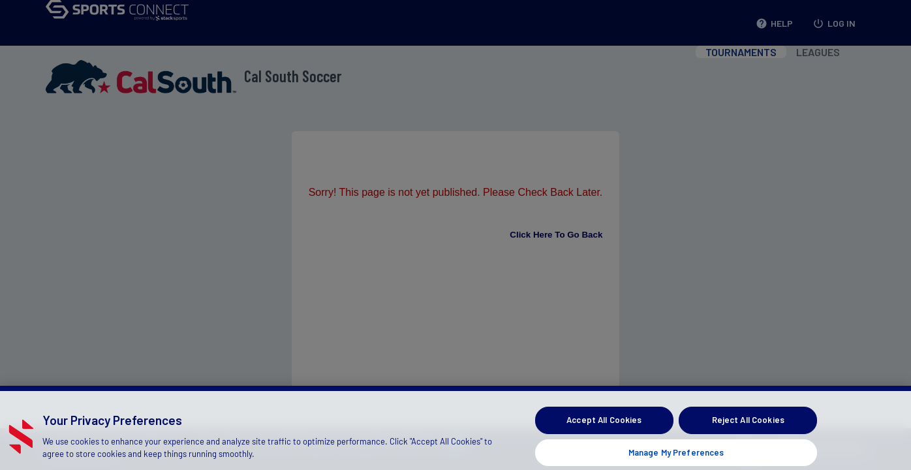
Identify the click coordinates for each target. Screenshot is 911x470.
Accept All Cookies (603, 427)
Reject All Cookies (748, 427)
